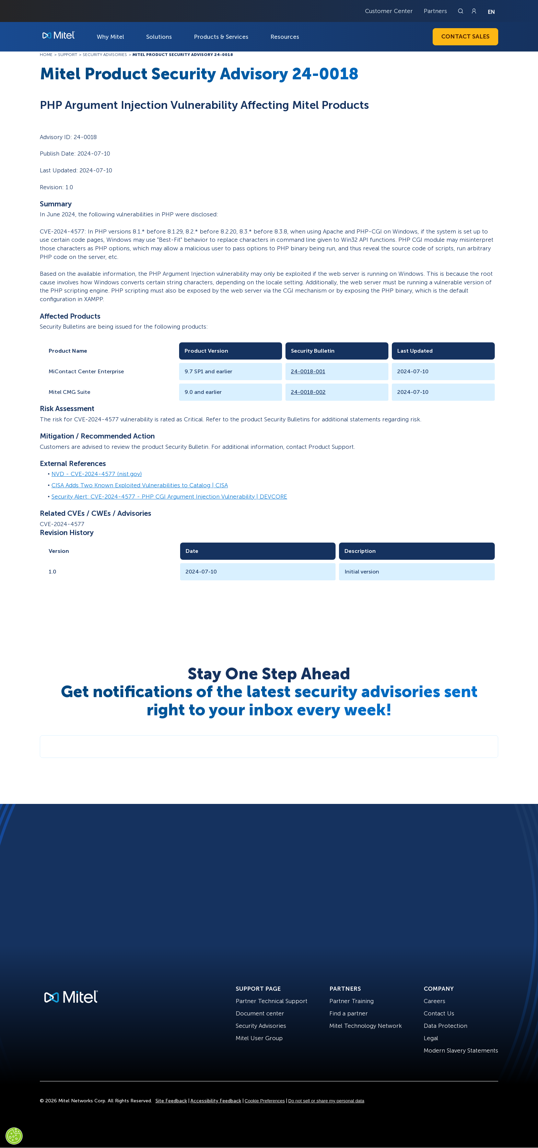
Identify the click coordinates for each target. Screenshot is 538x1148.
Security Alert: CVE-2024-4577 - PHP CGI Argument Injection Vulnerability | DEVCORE (169, 496)
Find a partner (348, 1013)
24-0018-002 (308, 392)
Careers (434, 1001)
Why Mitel (110, 36)
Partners (435, 11)
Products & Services (221, 36)
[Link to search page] (461, 11)
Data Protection (445, 1025)
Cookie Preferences (265, 1100)
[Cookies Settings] (14, 1136)
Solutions (159, 36)
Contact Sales (465, 36)
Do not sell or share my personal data (326, 1100)
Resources (284, 36)
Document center (260, 1013)
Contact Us (439, 1013)
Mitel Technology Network (365, 1025)
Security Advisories (261, 1025)
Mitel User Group (259, 1038)
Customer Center (389, 11)
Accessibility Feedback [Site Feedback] (215, 1101)
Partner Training (351, 1001)
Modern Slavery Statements (461, 1050)
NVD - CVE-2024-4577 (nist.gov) (96, 473)
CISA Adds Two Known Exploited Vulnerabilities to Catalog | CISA (139, 485)
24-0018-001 (308, 371)
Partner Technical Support (271, 1001)
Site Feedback (171, 1101)
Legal (431, 1038)
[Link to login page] (473, 11)
